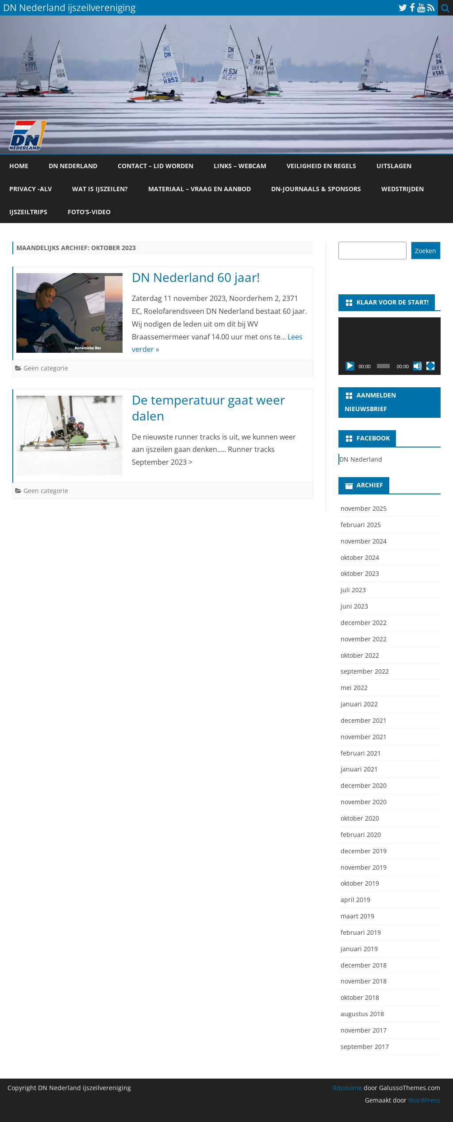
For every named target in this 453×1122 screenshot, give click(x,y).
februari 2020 (361, 834)
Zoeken (425, 251)
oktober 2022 (360, 655)
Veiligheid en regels (321, 166)
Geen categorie (45, 368)
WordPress (423, 1100)
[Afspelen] (350, 366)
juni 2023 (354, 606)
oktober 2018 (360, 997)
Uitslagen (393, 166)
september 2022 (365, 671)
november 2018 (364, 981)
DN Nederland (73, 166)
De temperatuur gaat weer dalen (208, 407)
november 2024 (364, 541)
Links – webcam (240, 166)
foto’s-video (89, 212)
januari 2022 (359, 704)
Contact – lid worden (155, 166)
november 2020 (364, 802)
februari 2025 (361, 525)
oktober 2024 (360, 557)
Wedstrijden (402, 189)
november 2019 (364, 867)
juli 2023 (353, 590)
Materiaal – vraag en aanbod (199, 189)
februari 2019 (361, 932)
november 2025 (364, 508)
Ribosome (347, 1087)
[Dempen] (417, 366)
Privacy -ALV (30, 189)
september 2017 (365, 1046)
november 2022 (364, 639)
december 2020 (364, 785)
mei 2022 (354, 687)
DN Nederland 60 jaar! (196, 277)
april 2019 (355, 899)
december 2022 (364, 622)
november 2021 (364, 737)
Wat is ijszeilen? (100, 189)
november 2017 (364, 1030)
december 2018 (364, 965)
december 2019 (364, 851)
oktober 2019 (360, 883)
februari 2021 (361, 753)
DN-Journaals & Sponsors (316, 189)
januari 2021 (359, 769)
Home (18, 166)
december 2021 (364, 720)
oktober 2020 (360, 818)
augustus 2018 (362, 1014)
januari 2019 (359, 949)
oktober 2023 (360, 573)
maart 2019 (357, 916)
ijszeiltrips (28, 212)
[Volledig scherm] (430, 366)
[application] (389, 346)
